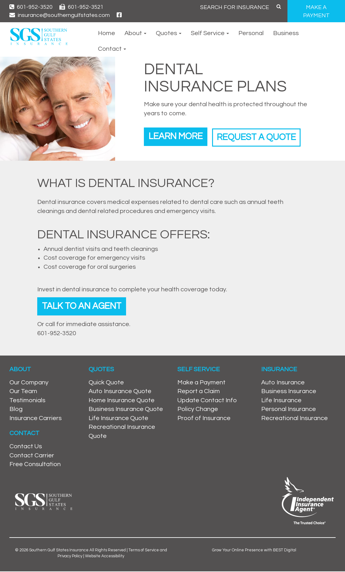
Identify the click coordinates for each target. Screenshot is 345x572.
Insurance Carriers (35, 419)
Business (286, 33)
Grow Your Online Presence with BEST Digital (254, 551)
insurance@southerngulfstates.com (59, 15)
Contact (112, 49)
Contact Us (25, 447)
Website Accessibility (104, 556)
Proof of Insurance (204, 419)
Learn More (177, 136)
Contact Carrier (31, 456)
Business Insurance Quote (126, 410)
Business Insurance (288, 392)
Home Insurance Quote (122, 401)
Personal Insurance (288, 410)
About (135, 33)
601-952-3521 (81, 7)
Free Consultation (35, 465)
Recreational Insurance (294, 419)
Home (106, 33)
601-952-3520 (31, 7)
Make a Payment (201, 383)
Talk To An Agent (84, 306)
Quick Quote (106, 383)
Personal (251, 33)
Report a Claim (198, 392)
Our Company (28, 383)
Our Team (23, 392)
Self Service (210, 33)
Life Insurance (281, 401)
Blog (16, 410)
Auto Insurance (283, 383)
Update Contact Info (207, 401)
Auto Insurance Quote (120, 392)
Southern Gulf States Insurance (59, 551)
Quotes (168, 33)
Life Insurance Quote (118, 419)
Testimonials (27, 401)
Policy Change (197, 410)
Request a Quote (263, 136)
